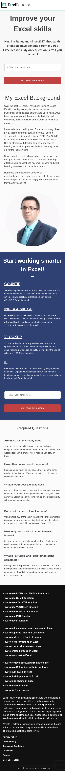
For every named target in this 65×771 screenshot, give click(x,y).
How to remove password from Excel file (26, 662)
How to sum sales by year (17, 672)
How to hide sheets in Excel (18, 681)
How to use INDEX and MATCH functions (26, 593)
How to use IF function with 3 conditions (26, 667)
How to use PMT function (17, 616)
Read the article (22, 300)
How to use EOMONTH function (20, 611)
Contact (7, 755)
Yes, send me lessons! (32, 80)
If (5, 362)
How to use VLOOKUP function (20, 607)
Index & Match (18, 309)
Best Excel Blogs (11, 760)
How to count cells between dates (22, 646)
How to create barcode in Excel (20, 651)
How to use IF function (15, 620)
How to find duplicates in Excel (20, 676)
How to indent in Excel (15, 685)
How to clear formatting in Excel (21, 641)
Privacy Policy (10, 737)
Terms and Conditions (13, 746)
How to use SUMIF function (18, 598)
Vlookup (13, 337)
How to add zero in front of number (22, 637)
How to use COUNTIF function (20, 602)
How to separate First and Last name (23, 632)
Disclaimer (8, 750)
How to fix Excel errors (16, 690)
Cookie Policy (9, 741)
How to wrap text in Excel (17, 655)
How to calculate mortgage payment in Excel (28, 628)
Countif (12, 284)
